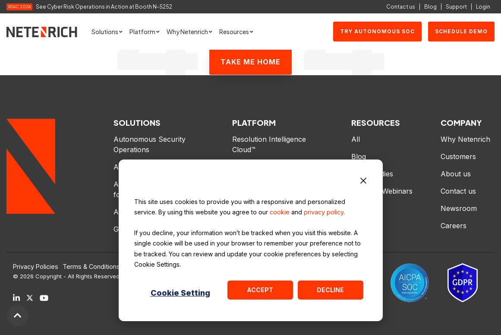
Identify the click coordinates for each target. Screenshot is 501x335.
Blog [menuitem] (358, 156)
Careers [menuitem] (453, 225)
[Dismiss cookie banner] (363, 182)
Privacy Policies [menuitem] (35, 266)
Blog (430, 6)
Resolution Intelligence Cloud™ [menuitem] (270, 144)
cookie (280, 212)
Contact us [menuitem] (458, 191)
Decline (330, 290)
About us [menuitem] (456, 173)
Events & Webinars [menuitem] (382, 191)
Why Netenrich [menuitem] (465, 139)
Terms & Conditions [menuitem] (91, 266)
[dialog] (251, 240)
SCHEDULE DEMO (461, 31)
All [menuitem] (355, 139)
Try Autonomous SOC (377, 31)
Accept (260, 290)
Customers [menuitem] (458, 156)
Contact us (400, 6)
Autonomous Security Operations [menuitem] (150, 144)
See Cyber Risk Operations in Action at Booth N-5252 (104, 7)
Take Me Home (250, 61)
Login (483, 6)
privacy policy (323, 212)
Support (456, 6)
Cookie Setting (180, 292)
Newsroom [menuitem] (459, 208)
